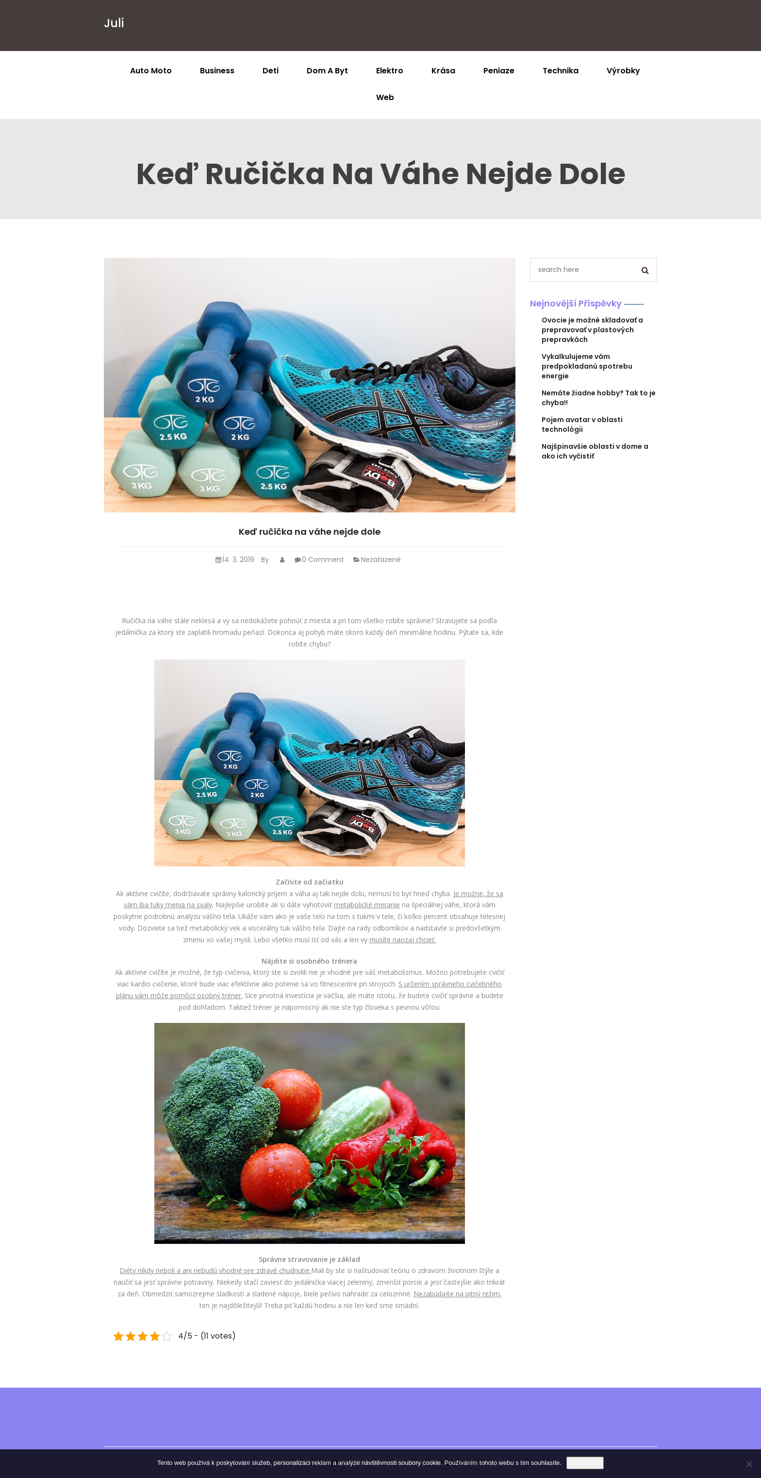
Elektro (389, 70)
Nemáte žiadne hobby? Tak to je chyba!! (599, 398)
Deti (271, 70)
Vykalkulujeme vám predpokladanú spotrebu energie (587, 366)
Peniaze (498, 70)
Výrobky (623, 70)
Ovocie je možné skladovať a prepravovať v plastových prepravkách (592, 329)
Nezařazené (376, 559)
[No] (749, 1464)
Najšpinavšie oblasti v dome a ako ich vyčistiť (595, 451)
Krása (443, 70)
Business (217, 70)
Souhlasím (585, 1462)
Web (385, 97)
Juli (114, 23)
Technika (561, 70)
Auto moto (151, 70)
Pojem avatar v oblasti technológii (582, 424)
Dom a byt (327, 70)
